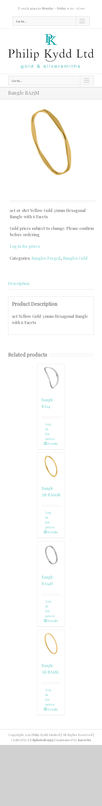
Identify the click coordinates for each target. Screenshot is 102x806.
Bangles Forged (46, 258)
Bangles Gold (75, 258)
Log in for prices (25, 246)
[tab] (51, 284)
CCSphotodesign (41, 740)
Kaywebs (84, 740)
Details (53, 443)
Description (18, 283)
